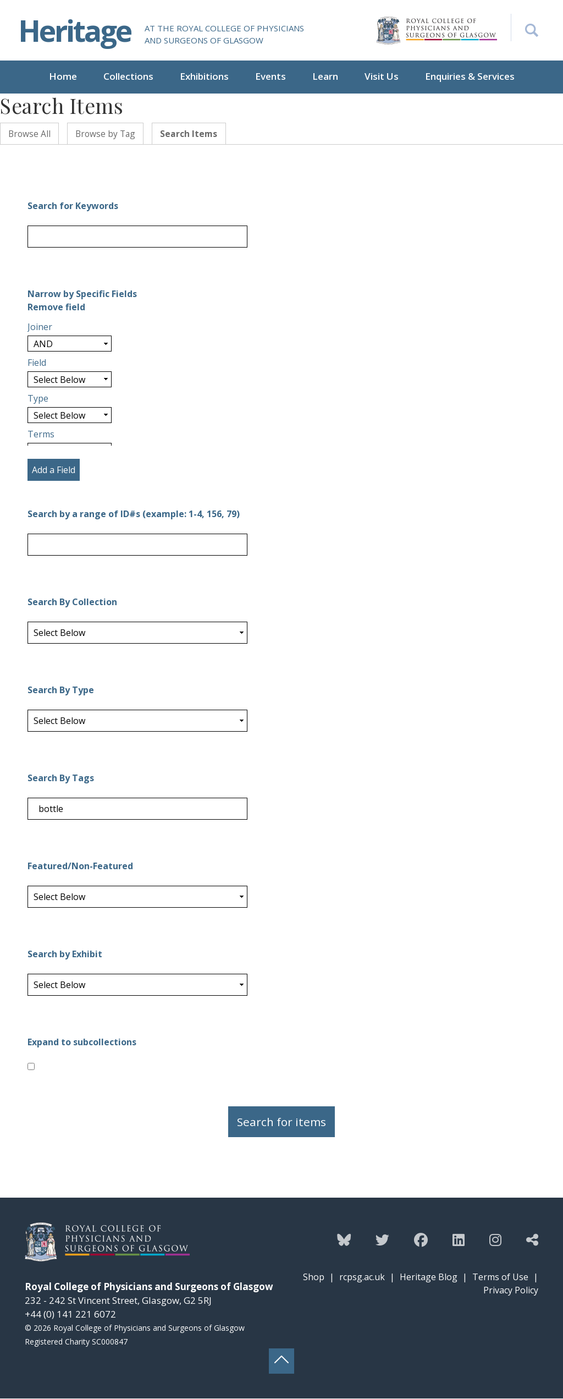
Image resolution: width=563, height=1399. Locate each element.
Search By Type (60, 690)
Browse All (30, 134)
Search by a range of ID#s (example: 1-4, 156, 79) (133, 514)
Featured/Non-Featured (80, 866)
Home (63, 76)
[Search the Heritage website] (524, 27)
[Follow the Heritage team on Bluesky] (344, 1240)
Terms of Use (500, 1277)
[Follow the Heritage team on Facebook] (421, 1240)
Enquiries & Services (470, 76)
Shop (313, 1277)
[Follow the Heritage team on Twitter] (382, 1240)
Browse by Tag (108, 134)
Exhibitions (204, 76)
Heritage (76, 30)
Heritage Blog (428, 1277)
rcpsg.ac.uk (362, 1277)
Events (270, 76)
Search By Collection (72, 602)
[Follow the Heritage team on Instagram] (495, 1240)
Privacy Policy (510, 1291)
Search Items (194, 134)
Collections (128, 76)
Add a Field (53, 470)
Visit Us (382, 76)
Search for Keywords (72, 206)
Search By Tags (60, 778)
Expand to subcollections (81, 1042)
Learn (325, 76)
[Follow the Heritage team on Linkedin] (458, 1240)
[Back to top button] (281, 1361)
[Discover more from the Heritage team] (532, 1240)
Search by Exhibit (64, 954)
